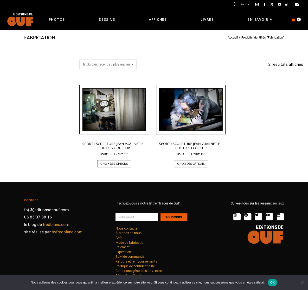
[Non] (302, 282)
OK (272, 282)
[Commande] (108, 64)
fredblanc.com (56, 224)
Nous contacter (127, 228)
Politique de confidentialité (135, 266)
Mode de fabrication (130, 242)
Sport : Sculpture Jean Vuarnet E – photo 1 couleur (191, 145)
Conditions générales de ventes (139, 271)
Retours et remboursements (136, 261)
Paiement (123, 247)
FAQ (119, 238)
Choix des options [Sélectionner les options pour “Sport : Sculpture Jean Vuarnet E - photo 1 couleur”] (191, 164)
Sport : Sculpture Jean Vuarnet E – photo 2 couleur (114, 145)
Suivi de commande (130, 256)
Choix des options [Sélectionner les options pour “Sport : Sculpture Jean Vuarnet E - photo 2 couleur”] (114, 164)
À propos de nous (128, 233)
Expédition (123, 252)
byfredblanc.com (67, 232)
